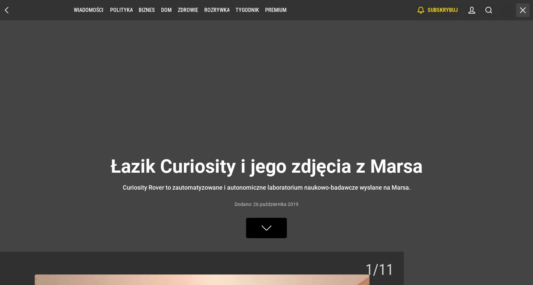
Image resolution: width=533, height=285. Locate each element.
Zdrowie (188, 10)
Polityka (121, 10)
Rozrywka (216, 10)
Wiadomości (88, 10)
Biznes (147, 10)
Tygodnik (247, 10)
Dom (166, 10)
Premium (276, 10)
